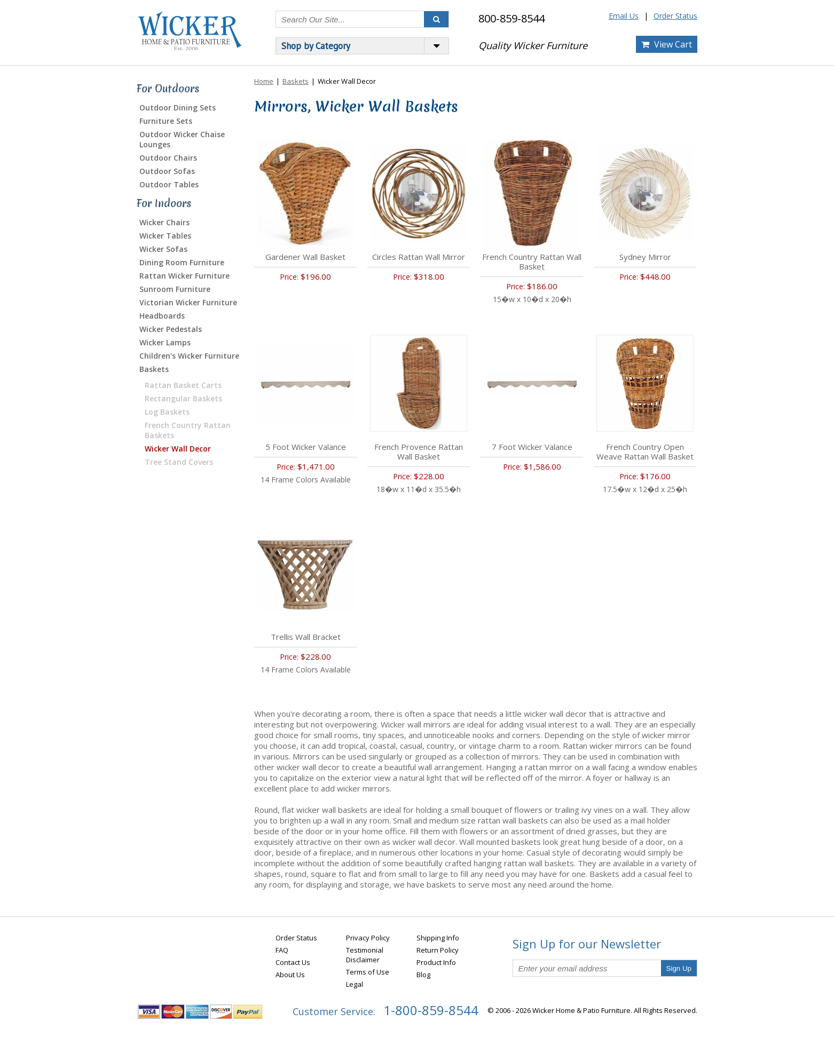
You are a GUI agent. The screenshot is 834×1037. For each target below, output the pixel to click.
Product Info (436, 962)
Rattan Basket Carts (183, 385)
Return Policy (437, 950)
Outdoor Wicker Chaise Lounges (182, 139)
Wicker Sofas (163, 249)
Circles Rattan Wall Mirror (418, 256)
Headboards (162, 316)
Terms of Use (367, 972)
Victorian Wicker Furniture (188, 302)
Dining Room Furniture (181, 262)
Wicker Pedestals (170, 329)
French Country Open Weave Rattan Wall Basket (645, 451)
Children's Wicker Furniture (189, 356)
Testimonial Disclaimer (364, 954)
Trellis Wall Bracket (306, 636)
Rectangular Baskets (183, 398)
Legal (354, 984)
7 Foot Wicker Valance (532, 446)
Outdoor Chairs (168, 158)
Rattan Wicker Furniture (184, 276)
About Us (290, 974)
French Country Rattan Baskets (188, 430)
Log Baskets (167, 412)
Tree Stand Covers (179, 462)
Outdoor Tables (169, 184)
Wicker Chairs (164, 222)
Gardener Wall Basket (305, 256)
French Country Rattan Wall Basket (531, 261)
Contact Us (293, 962)
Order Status (675, 16)
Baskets (154, 369)
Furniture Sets (165, 121)
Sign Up (678, 968)
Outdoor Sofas (167, 171)
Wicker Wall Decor (178, 449)
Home (263, 81)
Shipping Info (437, 938)
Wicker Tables (165, 236)
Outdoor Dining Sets (177, 107)
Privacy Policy (368, 938)
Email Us (624, 16)
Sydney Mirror (645, 256)
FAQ (282, 950)
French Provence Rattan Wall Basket (418, 451)
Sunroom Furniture (174, 289)
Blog (423, 974)
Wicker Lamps (165, 342)
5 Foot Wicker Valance (305, 446)
